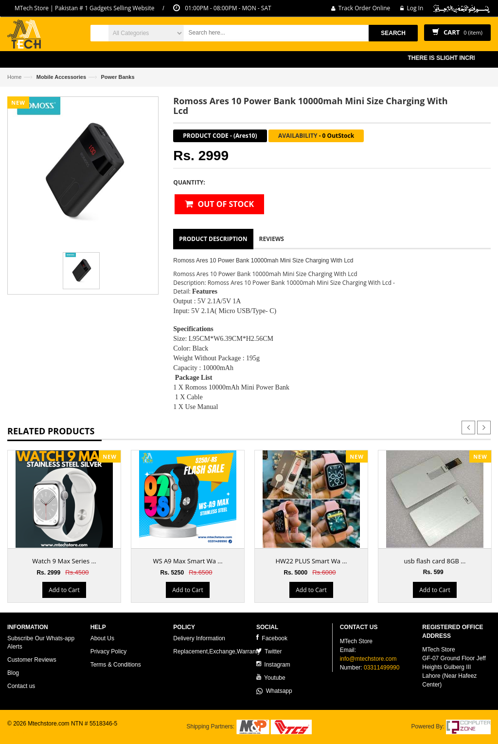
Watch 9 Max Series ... (64, 561)
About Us (102, 638)
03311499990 (381, 667)
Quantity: (189, 182)
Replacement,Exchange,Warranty (216, 651)
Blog (13, 673)
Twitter (269, 651)
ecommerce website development (50, 731)
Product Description (213, 239)
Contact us (21, 686)
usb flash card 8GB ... (435, 561)
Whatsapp (274, 691)
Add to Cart (64, 590)
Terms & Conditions (115, 664)
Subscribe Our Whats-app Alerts (40, 642)
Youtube (270, 677)
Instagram (273, 664)
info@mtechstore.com (368, 658)
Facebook (271, 638)
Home (14, 77)
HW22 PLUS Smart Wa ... (311, 561)
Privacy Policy (108, 651)
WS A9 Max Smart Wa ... (187, 561)
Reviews (271, 239)
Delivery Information (199, 638)
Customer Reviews (31, 659)
